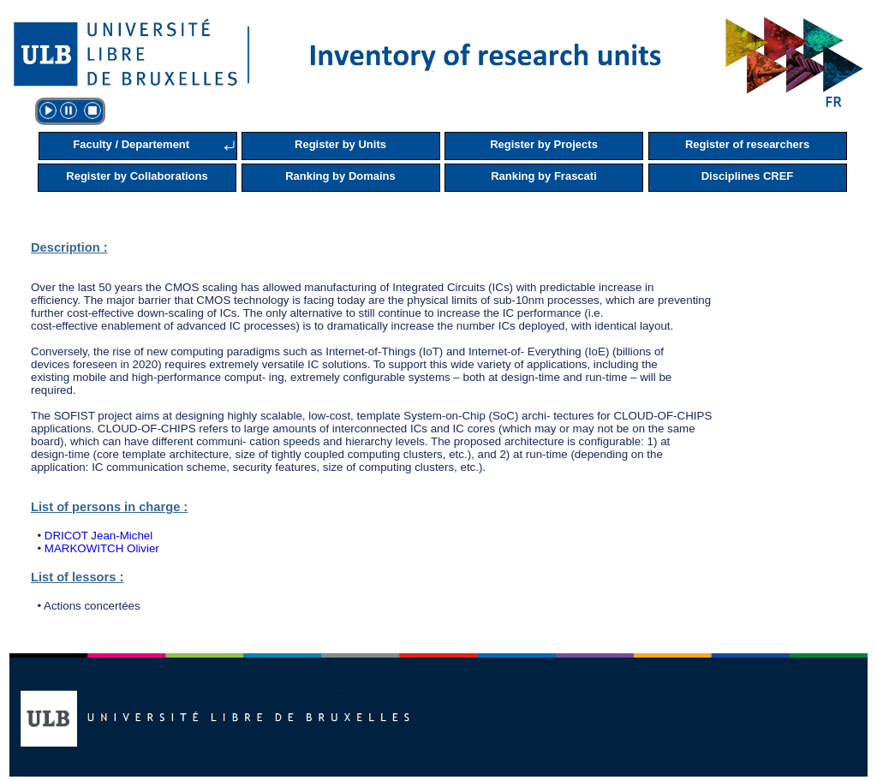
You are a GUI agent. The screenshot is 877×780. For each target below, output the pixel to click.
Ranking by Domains (340, 176)
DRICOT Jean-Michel (98, 535)
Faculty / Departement (131, 144)
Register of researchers (747, 144)
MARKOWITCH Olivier (102, 548)
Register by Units (340, 144)
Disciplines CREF (747, 176)
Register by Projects (544, 144)
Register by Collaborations (136, 176)
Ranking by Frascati (544, 176)
